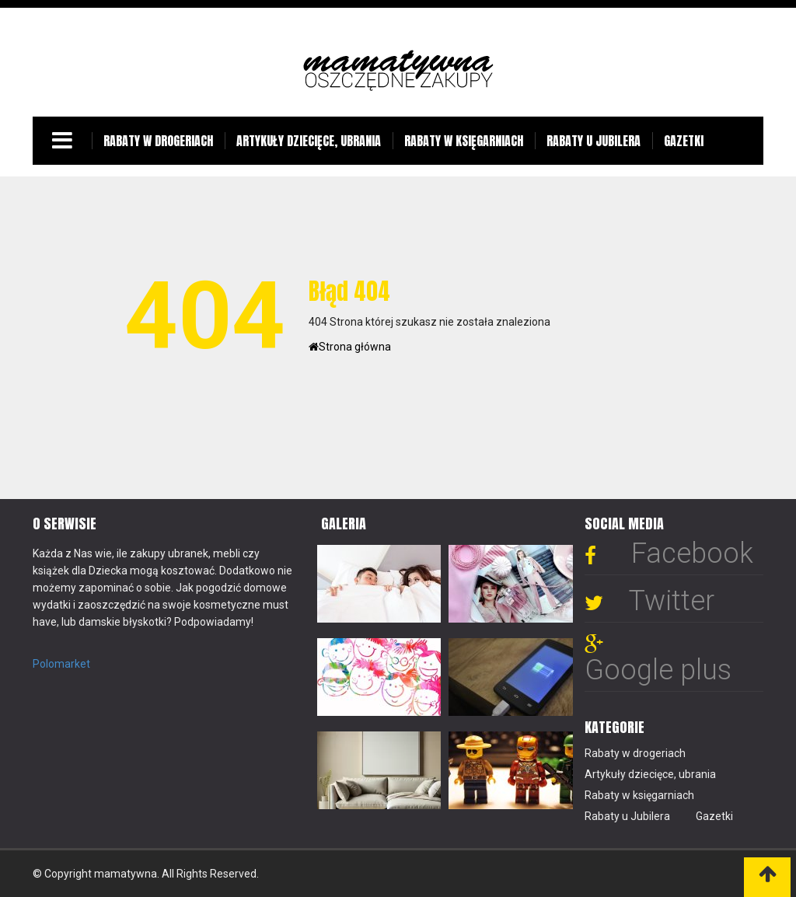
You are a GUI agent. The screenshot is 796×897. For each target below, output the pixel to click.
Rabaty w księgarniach (463, 140)
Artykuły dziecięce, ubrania (308, 140)
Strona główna (350, 346)
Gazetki (683, 140)
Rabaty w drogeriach (158, 140)
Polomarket (61, 664)
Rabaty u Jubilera (593, 140)
